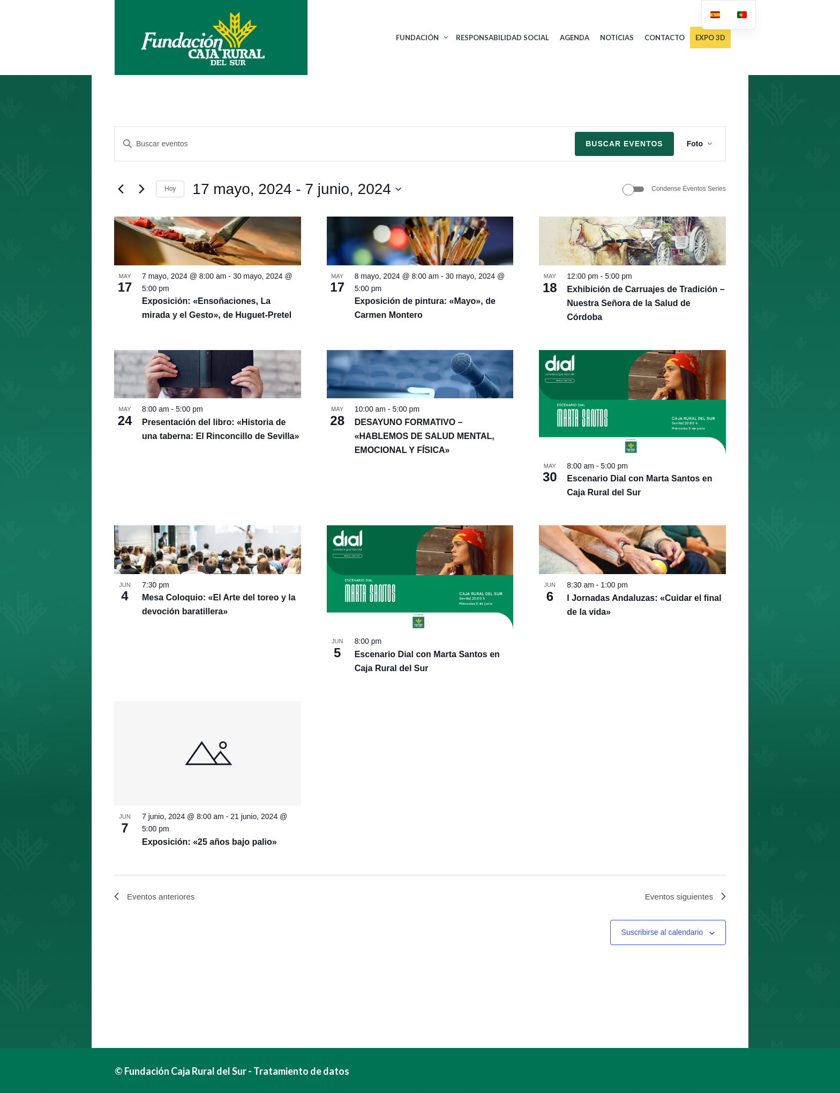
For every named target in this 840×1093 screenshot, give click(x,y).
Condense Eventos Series (688, 188)
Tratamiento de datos (301, 1072)
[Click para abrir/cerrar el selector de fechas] (296, 189)
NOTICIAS (617, 37)
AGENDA (574, 37)
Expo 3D (710, 37)
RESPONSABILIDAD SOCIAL (502, 37)
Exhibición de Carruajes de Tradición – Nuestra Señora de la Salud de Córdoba (645, 303)
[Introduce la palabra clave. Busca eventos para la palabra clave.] (345, 144)
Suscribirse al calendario (662, 934)
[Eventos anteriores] (120, 189)
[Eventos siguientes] (141, 189)
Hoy (170, 188)
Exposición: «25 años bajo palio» (209, 841)
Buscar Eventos (624, 143)
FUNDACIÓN (417, 37)
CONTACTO (664, 37)
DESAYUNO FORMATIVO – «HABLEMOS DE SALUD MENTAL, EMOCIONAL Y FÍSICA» (424, 436)
